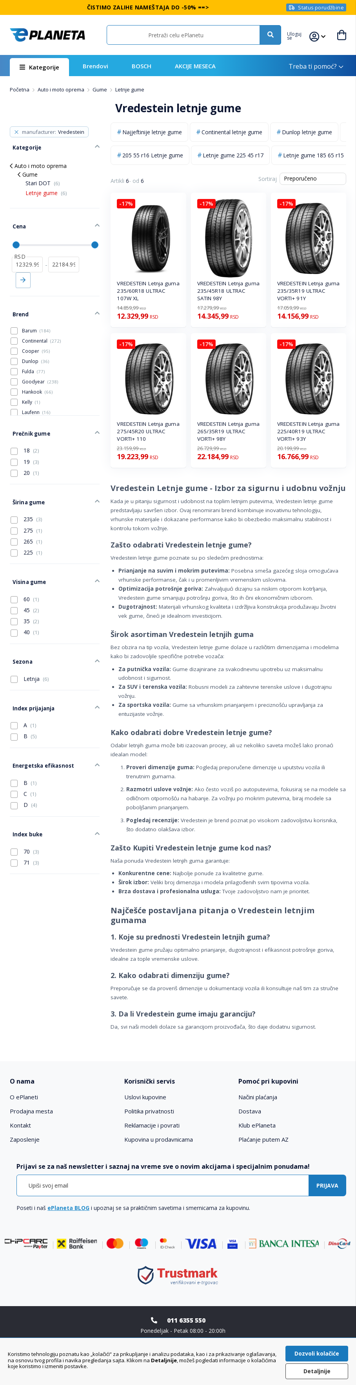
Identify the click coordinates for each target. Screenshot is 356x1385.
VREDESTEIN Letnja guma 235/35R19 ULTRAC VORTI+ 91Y (308, 291)
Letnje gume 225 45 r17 (233, 155)
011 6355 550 (186, 1320)
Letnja (30, 648)
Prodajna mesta (31, 1111)
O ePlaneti (24, 1097)
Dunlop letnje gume (307, 132)
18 (25, 432)
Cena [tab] (16, 219)
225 (26, 530)
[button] (298, 35)
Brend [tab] (18, 301)
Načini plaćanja (257, 1097)
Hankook (37, 378)
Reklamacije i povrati (152, 1125)
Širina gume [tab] (25, 481)
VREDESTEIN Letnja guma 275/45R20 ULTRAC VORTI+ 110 (148, 431)
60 (25, 573)
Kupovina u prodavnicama (158, 1139)
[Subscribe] (327, 1185)
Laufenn (36, 398)
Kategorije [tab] (24, 144)
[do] (63, 255)
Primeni (23, 270)
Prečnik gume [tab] (27, 417)
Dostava (249, 1111)
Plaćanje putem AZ (263, 1139)
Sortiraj (267, 178)
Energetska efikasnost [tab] (39, 728)
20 (25, 455)
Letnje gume (46, 188)
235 (26, 497)
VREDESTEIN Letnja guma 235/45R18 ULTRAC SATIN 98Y (228, 291)
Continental (41, 327)
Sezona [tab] (19, 632)
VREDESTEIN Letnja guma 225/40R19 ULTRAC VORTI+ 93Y (308, 431)
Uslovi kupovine (145, 1097)
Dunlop (35, 347)
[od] (27, 255)
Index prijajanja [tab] (30, 675)
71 (25, 819)
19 (25, 444)
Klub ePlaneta (257, 1125)
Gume (100, 89)
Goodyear (40, 368)
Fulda (33, 357)
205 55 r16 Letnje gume (152, 155)
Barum (36, 317)
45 (25, 584)
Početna (20, 89)
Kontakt (20, 1125)
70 (25, 808)
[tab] (64, 1081)
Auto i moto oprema (61, 89)
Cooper (36, 337)
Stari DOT (42, 178)
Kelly (31, 388)
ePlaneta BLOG (68, 1208)
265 (26, 519)
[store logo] (47, 34)
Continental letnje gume (232, 132)
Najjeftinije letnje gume (152, 132)
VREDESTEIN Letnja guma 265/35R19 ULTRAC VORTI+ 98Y (228, 431)
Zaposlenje (25, 1139)
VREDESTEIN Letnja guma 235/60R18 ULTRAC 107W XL (148, 291)
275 (26, 508)
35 (25, 595)
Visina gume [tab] (26, 557)
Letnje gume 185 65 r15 (313, 155)
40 (25, 606)
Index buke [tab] (24, 792)
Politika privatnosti (149, 1111)
